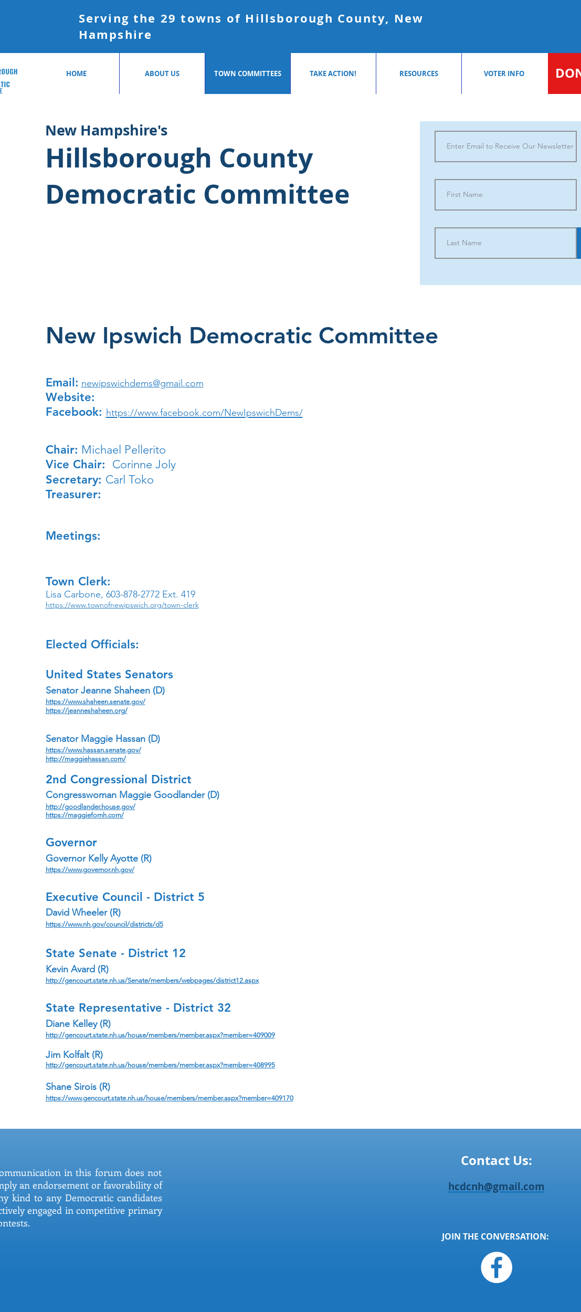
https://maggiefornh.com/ (85, 815)
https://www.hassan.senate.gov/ (93, 750)
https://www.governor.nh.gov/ (90, 870)
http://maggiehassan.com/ (86, 759)
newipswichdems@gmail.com (142, 383)
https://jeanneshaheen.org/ (87, 711)
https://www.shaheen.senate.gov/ (95, 702)
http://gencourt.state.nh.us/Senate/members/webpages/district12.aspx (152, 980)
